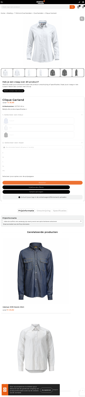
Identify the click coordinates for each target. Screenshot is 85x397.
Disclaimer (47, 374)
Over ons (46, 334)
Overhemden (38, 13)
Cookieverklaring (49, 366)
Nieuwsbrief (47, 338)
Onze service (5, 374)
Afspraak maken (49, 342)
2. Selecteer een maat (13, 136)
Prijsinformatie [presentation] (26, 199)
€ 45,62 (8, 270)
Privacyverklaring (49, 370)
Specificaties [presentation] (59, 199)
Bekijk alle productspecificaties (14, 109)
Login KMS (5, 378)
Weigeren (55, 389)
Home (3, 13)
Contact (4, 362)
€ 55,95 (8, 319)
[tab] (26, 199)
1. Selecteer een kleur (12, 115)
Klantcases (47, 345)
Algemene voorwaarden (52, 362)
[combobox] (35, 7)
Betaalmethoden (7, 366)
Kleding (10, 13)
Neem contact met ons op (13, 91)
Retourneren (6, 370)
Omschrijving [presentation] (44, 199)
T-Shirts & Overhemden (23, 13)
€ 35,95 (50, 270)
